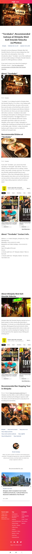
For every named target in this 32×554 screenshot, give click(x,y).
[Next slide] (30, 486)
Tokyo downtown (17, 436)
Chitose (18, 525)
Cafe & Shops (15, 523)
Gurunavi (7, 97)
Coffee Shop (15, 527)
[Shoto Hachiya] (16, 446)
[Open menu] (2, 2)
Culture (13, 529)
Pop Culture (24, 521)
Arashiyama (14, 514)
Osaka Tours (4, 515)
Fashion (14, 533)
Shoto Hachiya (16, 452)
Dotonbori (14, 531)
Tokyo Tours (4, 514)
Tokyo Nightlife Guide (25, 516)
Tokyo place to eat (24, 429)
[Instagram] (11, 542)
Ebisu (19, 531)
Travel (23, 519)
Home (23, 514)
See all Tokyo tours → (26, 229)
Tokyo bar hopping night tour (17, 393)
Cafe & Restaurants (16, 521)
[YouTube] (14, 542)
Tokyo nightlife (21, 434)
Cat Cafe (14, 525)
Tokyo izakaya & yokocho (7, 431)
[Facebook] (10, 552)
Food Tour (14, 535)
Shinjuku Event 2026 (7, 488)
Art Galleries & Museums (15, 516)
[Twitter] (16, 552)
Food (17, 533)
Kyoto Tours (4, 517)
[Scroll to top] (22, 552)
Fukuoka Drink (15, 537)
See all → (29, 188)
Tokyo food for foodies (12, 429)
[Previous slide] (1, 486)
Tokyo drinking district (6, 436)
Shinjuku (4, 45)
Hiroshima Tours (5, 519)
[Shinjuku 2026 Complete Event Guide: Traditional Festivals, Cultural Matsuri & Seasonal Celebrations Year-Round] (16, 495)
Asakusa (14, 519)
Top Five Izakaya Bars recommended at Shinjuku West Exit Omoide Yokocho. (13, 67)
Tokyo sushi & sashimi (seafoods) (8, 434)
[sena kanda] (4, 475)
